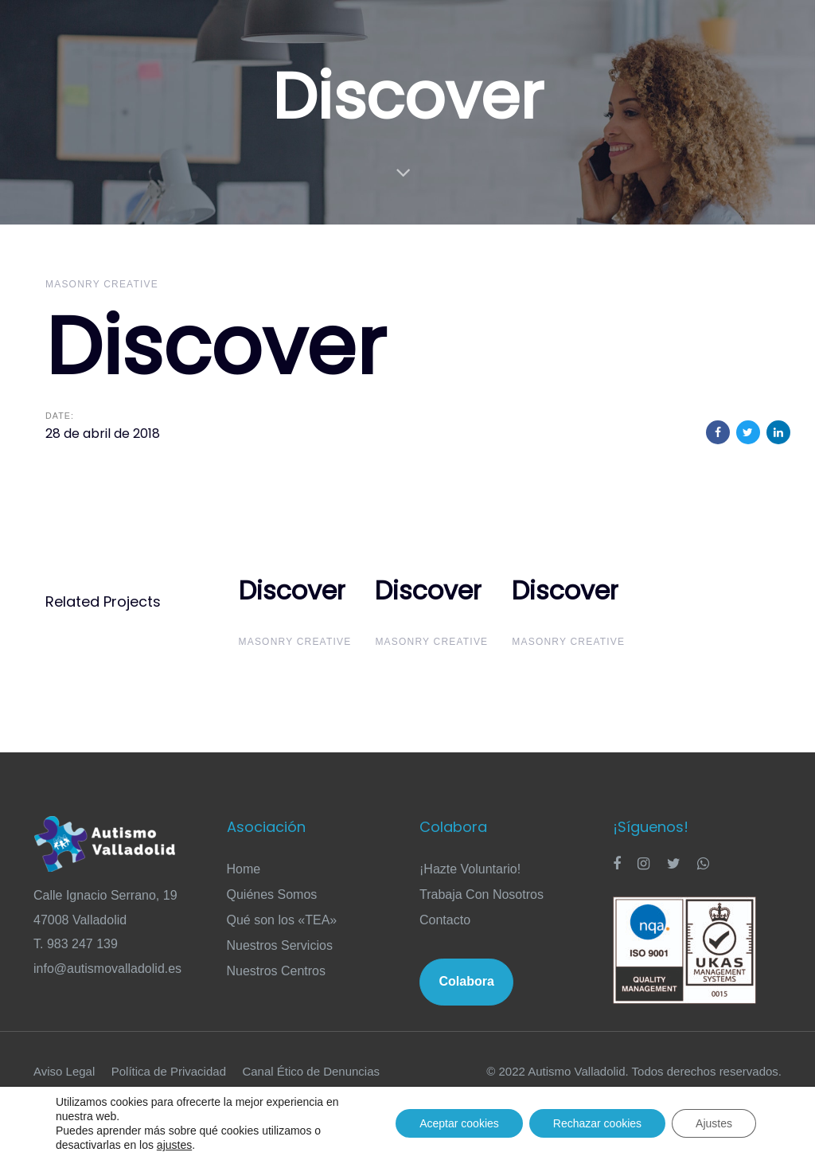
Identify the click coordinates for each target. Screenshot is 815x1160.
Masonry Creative (101, 284)
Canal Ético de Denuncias (311, 1071)
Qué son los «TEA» (282, 920)
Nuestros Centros (276, 971)
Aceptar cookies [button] (459, 1123)
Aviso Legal (64, 1071)
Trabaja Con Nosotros (481, 894)
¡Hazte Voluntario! (470, 869)
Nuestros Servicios (280, 945)
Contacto (444, 920)
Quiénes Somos (272, 894)
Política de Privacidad (168, 1071)
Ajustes (714, 1123)
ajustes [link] (174, 1145)
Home (244, 869)
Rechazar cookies (597, 1123)
